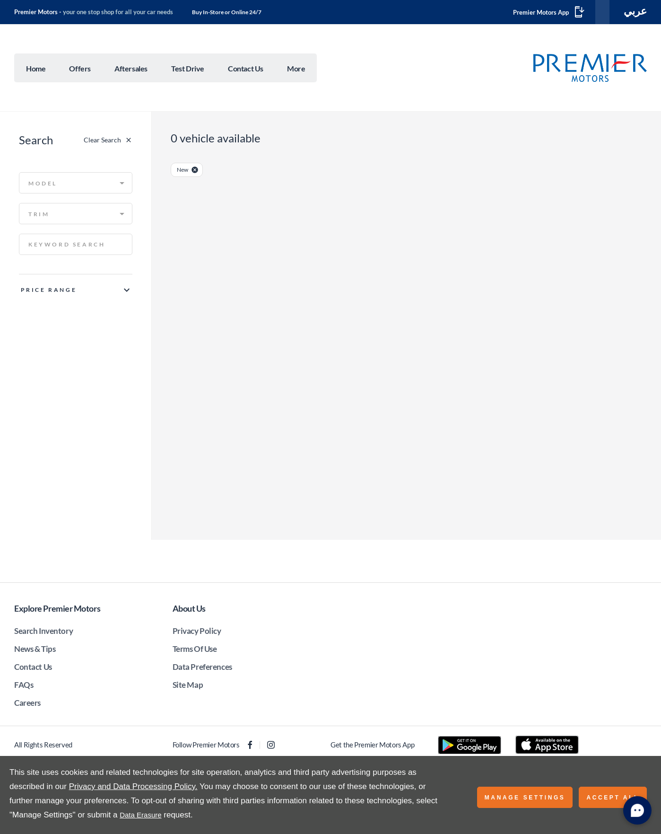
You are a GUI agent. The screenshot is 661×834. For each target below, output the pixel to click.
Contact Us (33, 669)
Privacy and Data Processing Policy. (133, 786)
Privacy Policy (197, 633)
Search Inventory (43, 633)
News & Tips (34, 651)
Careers (27, 705)
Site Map (188, 687)
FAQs (23, 687)
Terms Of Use (195, 651)
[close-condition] (195, 172)
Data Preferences (202, 669)
